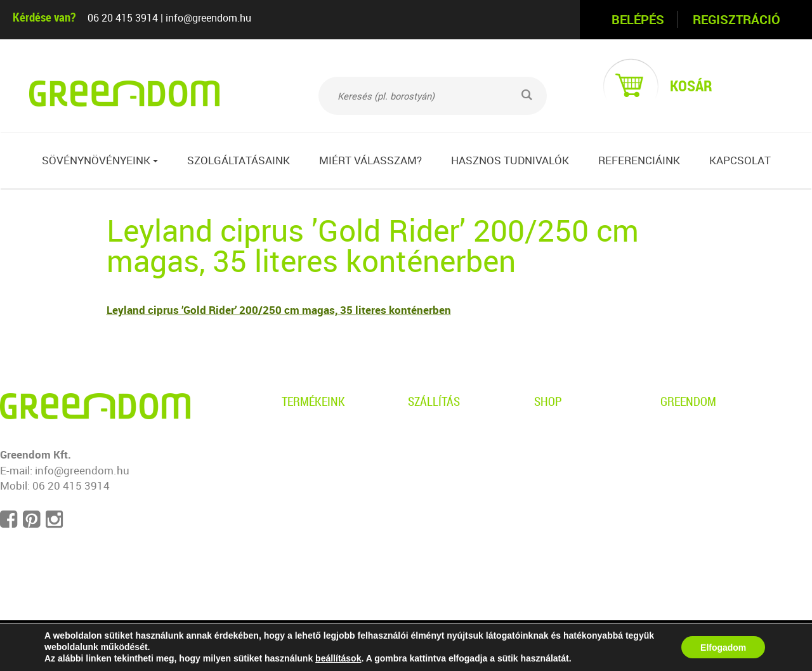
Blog (671, 454)
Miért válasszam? (370, 160)
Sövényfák (308, 541)
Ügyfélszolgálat (572, 476)
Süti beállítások (697, 519)
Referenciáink (639, 160)
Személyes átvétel (452, 433)
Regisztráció (736, 19)
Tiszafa (299, 498)
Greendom (688, 401)
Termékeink (313, 401)
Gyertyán (304, 454)
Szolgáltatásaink (238, 160)
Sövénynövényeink (100, 160)
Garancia (429, 476)
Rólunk (677, 433)
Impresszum (691, 498)
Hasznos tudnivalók (510, 160)
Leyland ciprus (317, 476)
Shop (548, 401)
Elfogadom (723, 647)
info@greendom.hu (208, 18)
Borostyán (307, 433)
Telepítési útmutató (455, 498)
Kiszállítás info (443, 454)
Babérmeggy (313, 519)
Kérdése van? (44, 17)
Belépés (638, 19)
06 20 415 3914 (123, 18)
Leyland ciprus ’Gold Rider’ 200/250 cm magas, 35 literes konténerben (279, 310)
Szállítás (434, 401)
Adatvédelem (566, 433)
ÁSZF (547, 454)
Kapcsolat (740, 160)
